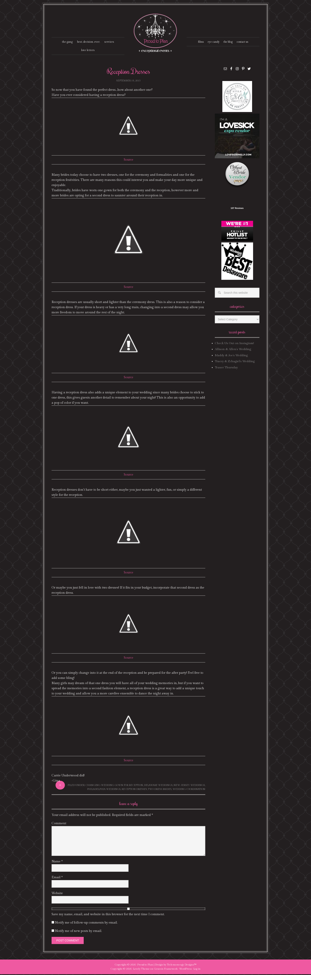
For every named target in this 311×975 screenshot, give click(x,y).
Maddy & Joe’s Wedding (231, 356)
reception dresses (134, 789)
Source (128, 160)
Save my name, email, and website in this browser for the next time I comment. (108, 915)
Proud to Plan (145, 965)
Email (57, 878)
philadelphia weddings (104, 789)
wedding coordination (189, 789)
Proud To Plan (155, 33)
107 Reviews (237, 209)
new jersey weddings (189, 786)
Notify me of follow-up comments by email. (86, 923)
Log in (197, 969)
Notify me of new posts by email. (78, 932)
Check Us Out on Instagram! (234, 344)
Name (57, 862)
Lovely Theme (141, 969)
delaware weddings (158, 786)
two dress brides (160, 789)
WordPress (185, 969)
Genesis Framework (166, 969)
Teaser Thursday (226, 368)
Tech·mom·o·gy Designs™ (182, 965)
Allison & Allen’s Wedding (233, 350)
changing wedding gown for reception (114, 786)
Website (57, 894)
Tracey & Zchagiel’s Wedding (235, 362)
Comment (59, 824)
